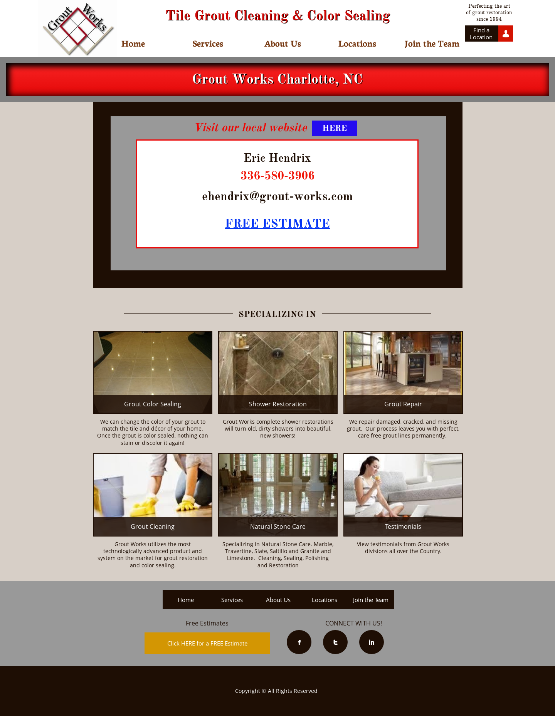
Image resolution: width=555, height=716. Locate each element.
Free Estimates (207, 623)
